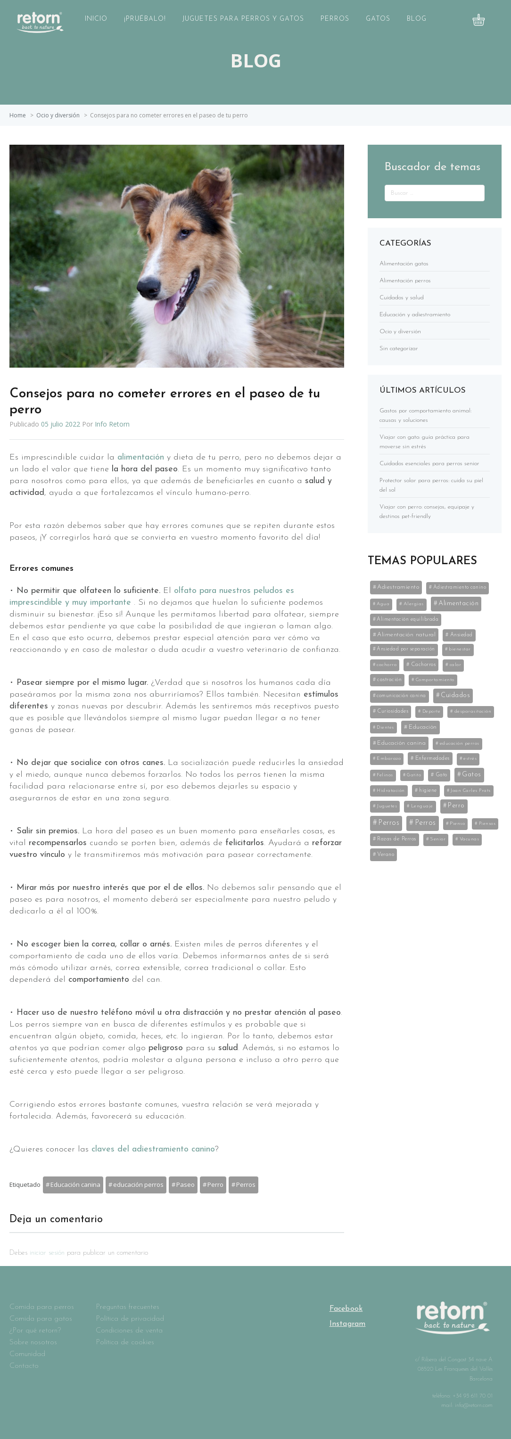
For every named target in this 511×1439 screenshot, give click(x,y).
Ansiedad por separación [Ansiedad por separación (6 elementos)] (406, 649)
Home (17, 115)
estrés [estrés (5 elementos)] (470, 758)
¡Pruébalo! (145, 19)
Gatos (378, 19)
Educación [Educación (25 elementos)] (423, 727)
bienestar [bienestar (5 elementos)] (460, 649)
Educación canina (75, 1184)
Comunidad (27, 1354)
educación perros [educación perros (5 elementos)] (459, 743)
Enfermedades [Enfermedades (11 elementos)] (432, 758)
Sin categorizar (398, 348)
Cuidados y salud (401, 298)
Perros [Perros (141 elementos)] (388, 823)
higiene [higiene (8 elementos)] (428, 790)
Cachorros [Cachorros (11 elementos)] (423, 664)
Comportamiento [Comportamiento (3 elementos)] (435, 679)
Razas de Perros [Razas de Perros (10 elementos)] (396, 839)
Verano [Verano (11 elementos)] (385, 854)
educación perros (138, 1184)
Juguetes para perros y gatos (243, 19)
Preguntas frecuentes (127, 1307)
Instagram (348, 1324)
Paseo (185, 1184)
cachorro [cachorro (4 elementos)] (386, 664)
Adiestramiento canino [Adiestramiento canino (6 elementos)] (459, 587)
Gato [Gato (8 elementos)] (441, 775)
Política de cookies (125, 1342)
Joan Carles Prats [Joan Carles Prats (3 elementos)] (471, 790)
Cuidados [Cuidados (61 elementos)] (455, 695)
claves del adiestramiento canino (153, 1149)
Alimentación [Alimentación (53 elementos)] (458, 603)
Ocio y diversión (58, 115)
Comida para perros (41, 1307)
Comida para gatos (40, 1319)
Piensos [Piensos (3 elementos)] (487, 823)
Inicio (96, 19)
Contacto (24, 1366)
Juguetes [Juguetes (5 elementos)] (387, 806)
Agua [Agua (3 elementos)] (383, 604)
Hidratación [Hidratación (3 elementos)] (391, 790)
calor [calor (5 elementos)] (456, 664)
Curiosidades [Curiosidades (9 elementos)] (392, 711)
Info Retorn (112, 423)
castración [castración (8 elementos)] (389, 679)
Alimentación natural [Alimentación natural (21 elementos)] (406, 635)
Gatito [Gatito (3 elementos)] (414, 775)
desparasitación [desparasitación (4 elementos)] (473, 711)
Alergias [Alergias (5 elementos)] (414, 604)
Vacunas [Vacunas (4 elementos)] (469, 839)
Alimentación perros (405, 281)
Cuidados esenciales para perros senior (429, 463)
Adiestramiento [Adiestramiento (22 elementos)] (398, 587)
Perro (215, 1184)
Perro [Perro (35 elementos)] (456, 806)
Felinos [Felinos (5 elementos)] (385, 775)
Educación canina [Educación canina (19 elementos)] (401, 743)
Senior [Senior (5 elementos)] (437, 839)
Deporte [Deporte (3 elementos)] (431, 711)
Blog (417, 19)
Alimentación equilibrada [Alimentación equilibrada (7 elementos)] (407, 619)
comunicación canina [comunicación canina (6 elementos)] (401, 696)
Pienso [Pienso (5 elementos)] (457, 823)
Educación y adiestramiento (414, 315)
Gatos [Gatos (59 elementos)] (471, 774)
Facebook (346, 1309)
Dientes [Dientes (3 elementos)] (385, 727)
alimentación (142, 457)
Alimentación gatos (404, 264)
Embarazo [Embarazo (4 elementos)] (389, 758)
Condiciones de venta (129, 1330)
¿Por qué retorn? (35, 1330)
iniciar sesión (47, 1253)
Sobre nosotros (33, 1342)
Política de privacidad (130, 1319)
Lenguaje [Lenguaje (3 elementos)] (422, 806)
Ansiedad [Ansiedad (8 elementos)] (461, 635)
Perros (335, 19)
